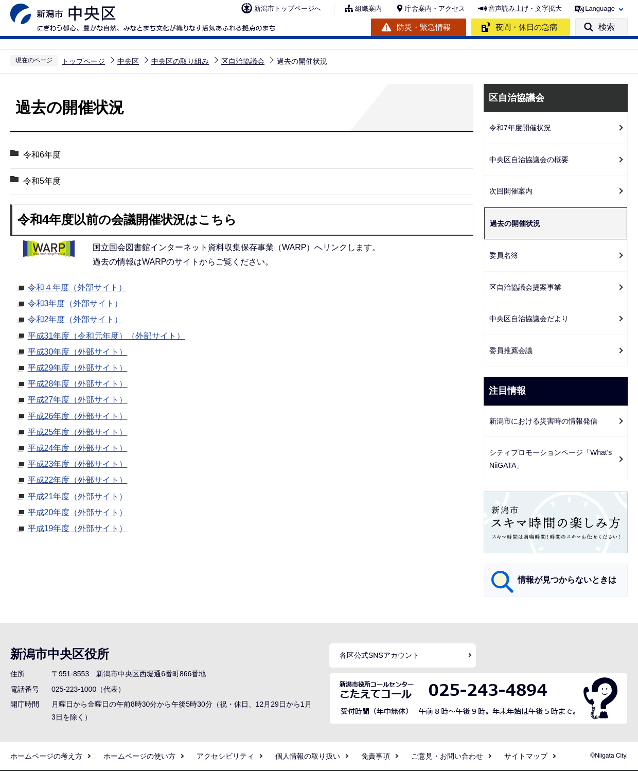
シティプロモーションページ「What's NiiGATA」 (550, 458)
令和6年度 (42, 154)
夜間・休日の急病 (526, 27)
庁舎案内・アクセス (435, 8)
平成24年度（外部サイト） (78, 446)
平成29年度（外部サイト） (78, 366)
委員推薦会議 (511, 350)
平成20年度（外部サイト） (78, 511)
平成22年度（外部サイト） (78, 478)
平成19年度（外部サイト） (78, 527)
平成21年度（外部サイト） (78, 495)
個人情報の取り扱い (307, 756)
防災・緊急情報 (424, 27)
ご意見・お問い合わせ (447, 756)
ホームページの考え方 (46, 756)
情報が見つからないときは (567, 579)
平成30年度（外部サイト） (78, 350)
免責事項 (375, 756)
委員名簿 (503, 255)
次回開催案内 (511, 191)
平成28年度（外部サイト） (78, 382)
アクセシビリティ (225, 756)
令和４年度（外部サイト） (77, 286)
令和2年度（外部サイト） (75, 318)
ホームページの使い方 (139, 756)
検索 (606, 27)
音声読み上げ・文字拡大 (525, 8)
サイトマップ (525, 756)
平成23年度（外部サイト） (78, 462)
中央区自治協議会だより (529, 318)
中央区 (128, 61)
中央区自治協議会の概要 (529, 159)
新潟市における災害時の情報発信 (543, 421)
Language (600, 8)
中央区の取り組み (180, 61)
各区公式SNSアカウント (379, 655)
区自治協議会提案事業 (525, 287)
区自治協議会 (242, 61)
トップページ (83, 61)
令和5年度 (42, 181)
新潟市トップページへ (287, 8)
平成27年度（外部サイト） (78, 398)
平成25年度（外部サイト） (78, 430)
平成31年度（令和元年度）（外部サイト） (106, 334)
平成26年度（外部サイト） (78, 414)
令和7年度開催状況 (520, 128)
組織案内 (368, 8)
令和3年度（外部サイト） (75, 302)
